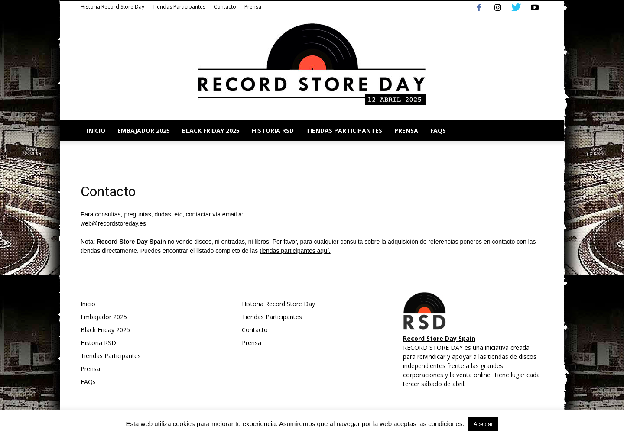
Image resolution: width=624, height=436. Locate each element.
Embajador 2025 (143, 130)
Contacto (225, 6)
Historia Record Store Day (112, 6)
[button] (533, 130)
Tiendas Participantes (179, 6)
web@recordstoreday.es (113, 223)
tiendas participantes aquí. (295, 250)
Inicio (96, 130)
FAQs (438, 130)
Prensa (252, 6)
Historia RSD (273, 130)
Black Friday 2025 (211, 130)
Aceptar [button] (483, 424)
